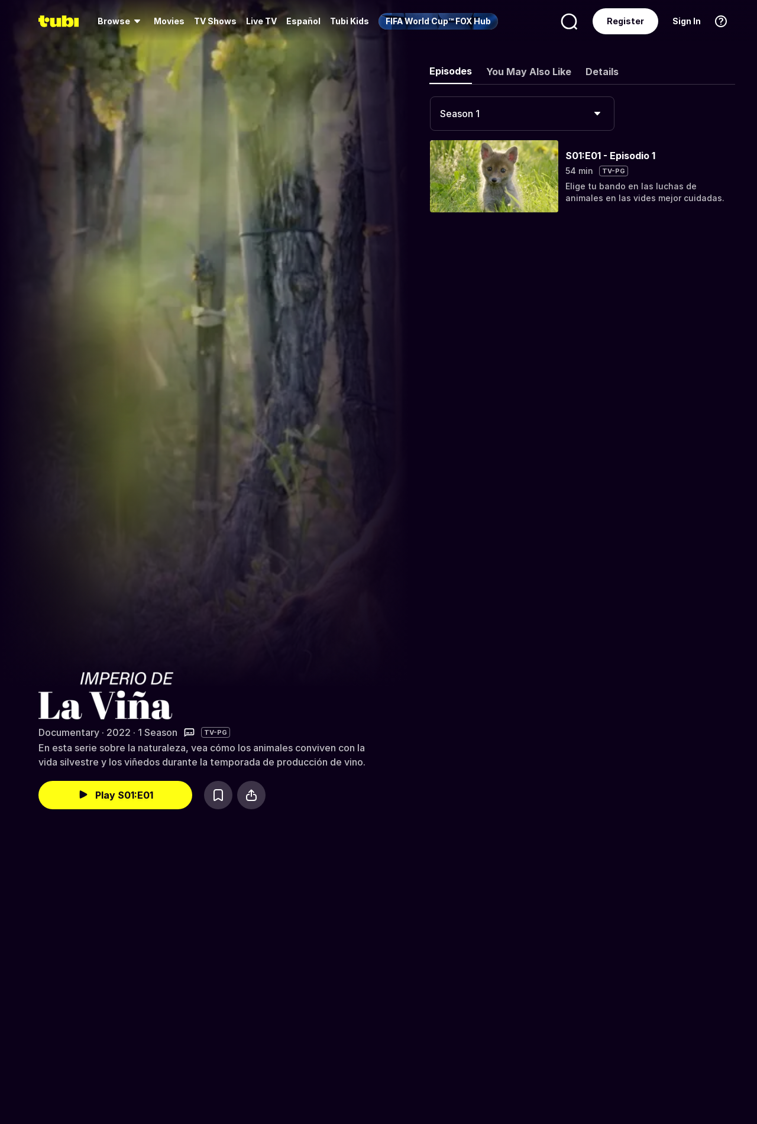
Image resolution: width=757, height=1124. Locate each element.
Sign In (686, 21)
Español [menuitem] (303, 21)
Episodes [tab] (450, 71)
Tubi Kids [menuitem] (349, 21)
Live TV (261, 21)
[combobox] (522, 113)
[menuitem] (121, 21)
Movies (169, 21)
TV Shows (215, 21)
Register (625, 21)
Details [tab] (602, 71)
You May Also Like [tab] (528, 71)
